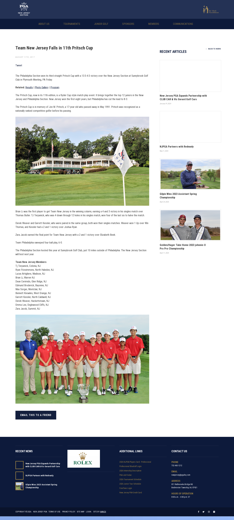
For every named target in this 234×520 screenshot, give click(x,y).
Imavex (103, 515)
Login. (89, 515)
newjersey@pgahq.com (180, 476)
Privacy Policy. (69, 515)
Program (54, 87)
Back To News (213, 48)
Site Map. (81, 515)
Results (29, 87)
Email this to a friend (35, 414)
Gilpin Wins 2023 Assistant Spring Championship (41, 487)
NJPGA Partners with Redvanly (39, 476)
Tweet (18, 65)
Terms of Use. (54, 515)
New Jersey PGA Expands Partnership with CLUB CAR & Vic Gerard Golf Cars (43, 466)
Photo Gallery (41, 87)
